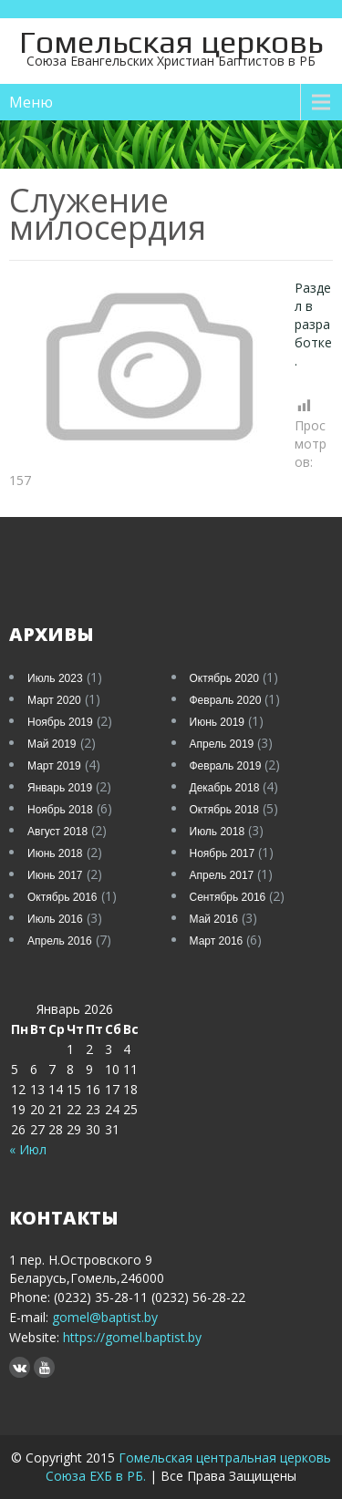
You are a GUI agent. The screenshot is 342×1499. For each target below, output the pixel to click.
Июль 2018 (217, 831)
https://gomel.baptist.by (130, 1337)
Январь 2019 (59, 787)
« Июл (28, 1149)
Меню (31, 102)
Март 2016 (217, 941)
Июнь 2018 (55, 853)
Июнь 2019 (217, 722)
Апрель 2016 (59, 941)
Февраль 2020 (226, 700)
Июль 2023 (55, 678)
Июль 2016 (55, 919)
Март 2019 (54, 766)
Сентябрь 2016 (228, 897)
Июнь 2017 (55, 875)
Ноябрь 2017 (222, 853)
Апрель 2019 (222, 744)
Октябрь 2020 (225, 678)
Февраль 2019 (226, 766)
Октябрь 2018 (225, 809)
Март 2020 (54, 700)
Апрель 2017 (222, 875)
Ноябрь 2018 (60, 809)
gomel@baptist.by (105, 1317)
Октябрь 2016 (62, 897)
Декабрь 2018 (225, 787)
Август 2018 (57, 831)
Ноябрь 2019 (60, 722)
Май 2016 (214, 919)
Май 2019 (52, 744)
